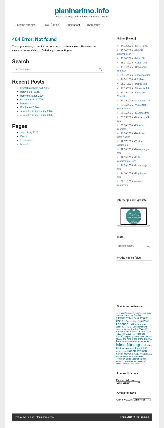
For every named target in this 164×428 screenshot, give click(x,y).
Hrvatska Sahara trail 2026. (35, 88)
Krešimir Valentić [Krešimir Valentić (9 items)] (139, 329)
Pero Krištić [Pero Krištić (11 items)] (141, 348)
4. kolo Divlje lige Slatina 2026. (36, 115)
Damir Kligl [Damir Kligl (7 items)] (128, 315)
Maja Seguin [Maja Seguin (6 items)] (131, 334)
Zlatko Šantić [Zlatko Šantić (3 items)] (134, 364)
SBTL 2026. (141, 45)
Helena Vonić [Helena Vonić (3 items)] (138, 321)
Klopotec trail (142, 113)
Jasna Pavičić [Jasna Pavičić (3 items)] (127, 327)
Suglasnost (73, 24)
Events (23, 136)
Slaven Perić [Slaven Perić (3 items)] (138, 357)
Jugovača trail (143, 75)
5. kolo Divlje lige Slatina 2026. (36, 111)
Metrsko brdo (27, 103)
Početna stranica (25, 24)
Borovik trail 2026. (30, 91)
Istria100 (140, 58)
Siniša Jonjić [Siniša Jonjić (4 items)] (128, 356)
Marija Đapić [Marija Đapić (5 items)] (129, 337)
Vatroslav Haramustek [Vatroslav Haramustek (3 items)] (124, 361)
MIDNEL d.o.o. (142, 417)
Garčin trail (141, 62)
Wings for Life (142, 88)
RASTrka (139, 79)
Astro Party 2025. (29, 132)
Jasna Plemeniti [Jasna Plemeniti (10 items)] (140, 327)
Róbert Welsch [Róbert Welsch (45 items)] (137, 351)
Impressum (93, 24)
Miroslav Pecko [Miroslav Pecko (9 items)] (142, 341)
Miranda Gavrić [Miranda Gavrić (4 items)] (128, 341)
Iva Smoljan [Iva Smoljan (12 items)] (135, 324)
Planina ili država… (126, 380)
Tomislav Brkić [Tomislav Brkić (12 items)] (123, 358)
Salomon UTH (142, 100)
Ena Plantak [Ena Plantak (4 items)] (127, 321)
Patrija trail (141, 83)
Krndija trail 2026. (29, 107)
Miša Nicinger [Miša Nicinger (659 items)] (129, 344)
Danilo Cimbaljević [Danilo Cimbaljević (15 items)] (128, 316)
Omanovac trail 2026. (31, 99)
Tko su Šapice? (51, 24)
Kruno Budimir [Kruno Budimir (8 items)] (123, 331)
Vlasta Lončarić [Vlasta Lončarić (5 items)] (122, 364)
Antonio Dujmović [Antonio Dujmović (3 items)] (139, 313)
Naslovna (25, 144)
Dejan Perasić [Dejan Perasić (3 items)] (134, 318)
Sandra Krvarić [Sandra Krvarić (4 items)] (140, 354)
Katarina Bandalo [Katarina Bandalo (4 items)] (123, 329)
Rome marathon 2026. (32, 95)
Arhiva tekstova (124, 399)
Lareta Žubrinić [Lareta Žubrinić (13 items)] (137, 331)
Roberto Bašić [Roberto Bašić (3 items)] (121, 351)
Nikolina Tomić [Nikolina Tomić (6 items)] (128, 348)
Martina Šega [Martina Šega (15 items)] (130, 338)
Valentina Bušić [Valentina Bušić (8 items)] (139, 359)
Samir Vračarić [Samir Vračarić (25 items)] (124, 353)
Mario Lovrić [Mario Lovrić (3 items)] (139, 337)
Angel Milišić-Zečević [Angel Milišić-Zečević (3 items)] (124, 313)
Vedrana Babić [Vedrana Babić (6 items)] (140, 361)
